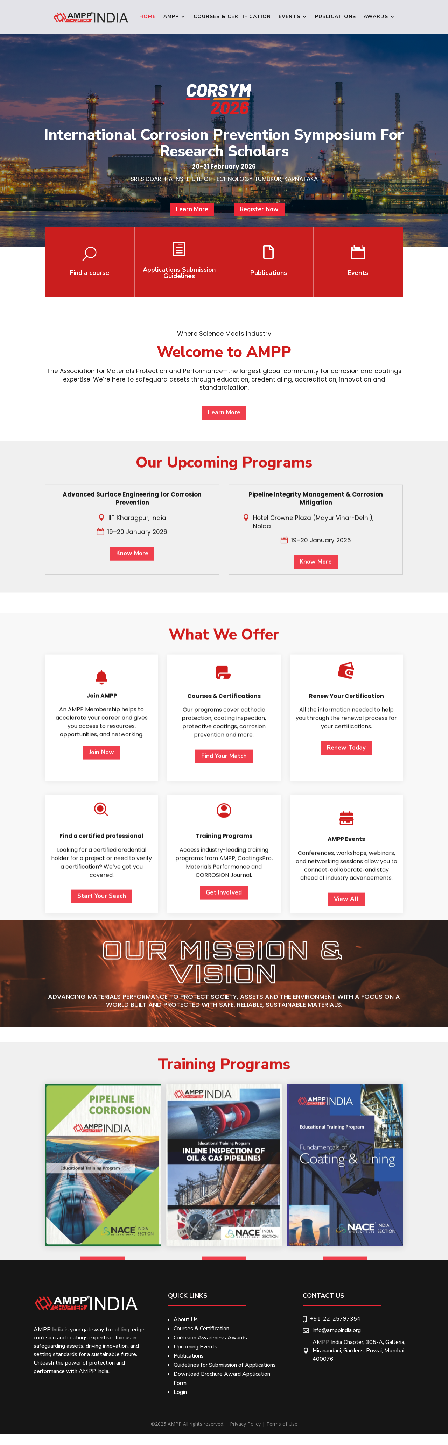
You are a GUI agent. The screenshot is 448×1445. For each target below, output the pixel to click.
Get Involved (224, 1179)
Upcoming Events (195, 1347)
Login (180, 1392)
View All (346, 1185)
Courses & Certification (232, 16)
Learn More (195, 216)
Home (147, 16)
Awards (376, 16)
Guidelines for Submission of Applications (225, 1365)
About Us (186, 1319)
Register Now (255, 216)
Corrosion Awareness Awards (210, 1337)
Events (289, 16)
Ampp (171, 16)
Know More (132, 684)
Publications (335, 16)
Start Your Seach (101, 1182)
